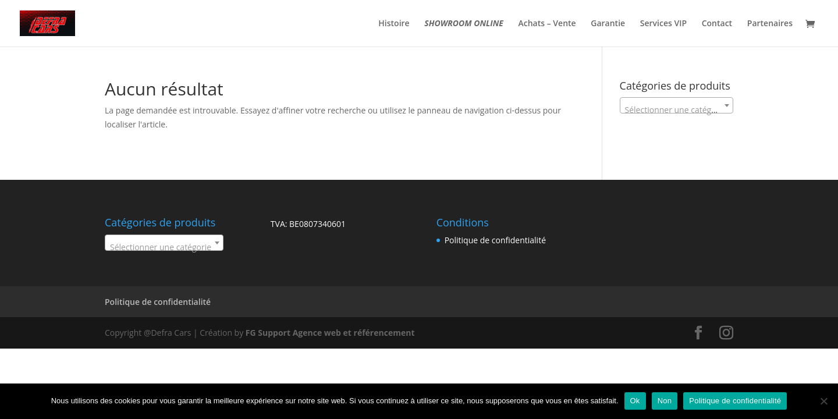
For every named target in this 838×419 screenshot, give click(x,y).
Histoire (393, 24)
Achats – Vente (547, 24)
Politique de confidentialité (495, 240)
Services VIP (663, 24)
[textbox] (676, 110)
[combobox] (676, 105)
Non (665, 400)
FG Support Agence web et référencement (330, 332)
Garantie (608, 24)
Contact (717, 24)
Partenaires (770, 24)
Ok (635, 400)
